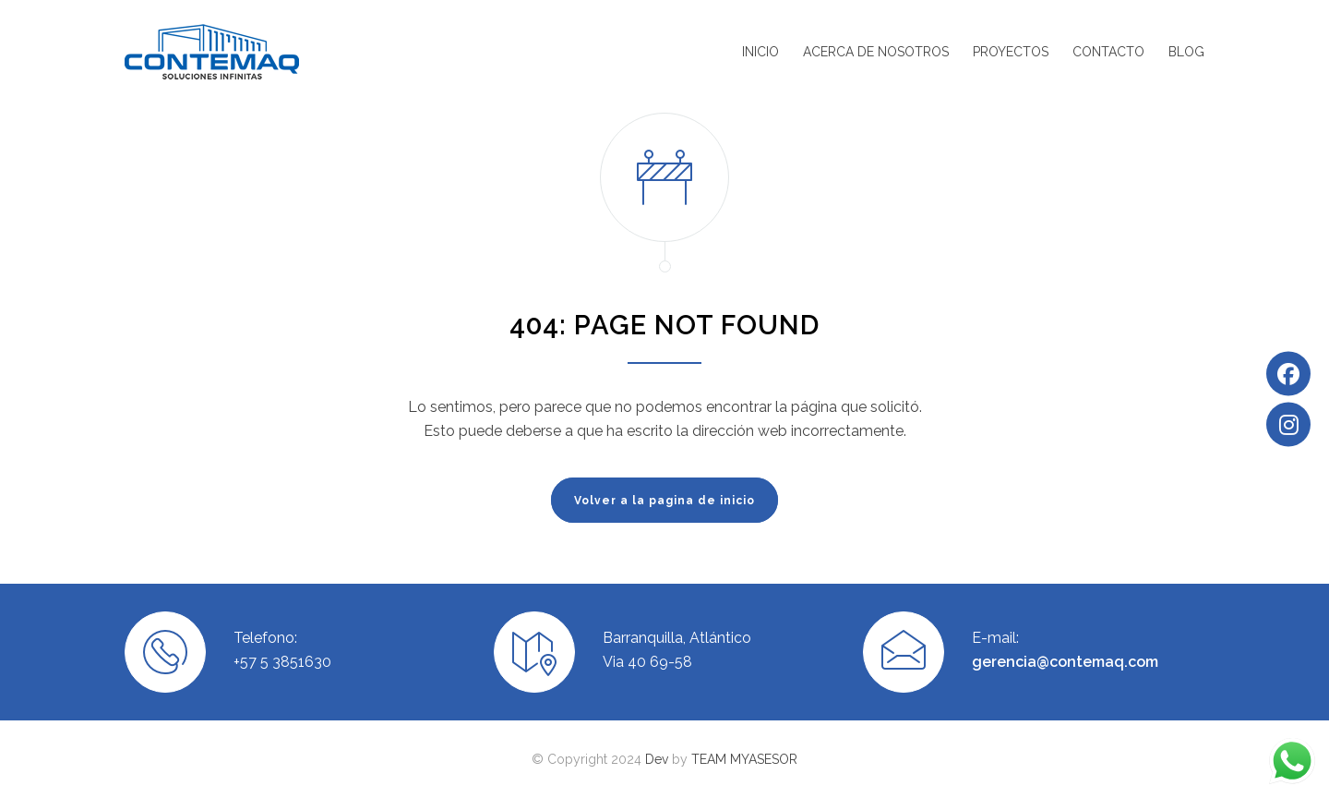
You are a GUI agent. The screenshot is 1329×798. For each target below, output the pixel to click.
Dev (656, 759)
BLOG (1186, 51)
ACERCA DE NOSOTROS (876, 51)
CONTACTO (1108, 51)
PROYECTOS (1010, 51)
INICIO (760, 51)
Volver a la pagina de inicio (664, 500)
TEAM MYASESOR (744, 759)
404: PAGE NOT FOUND (664, 325)
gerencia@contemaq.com (1065, 662)
